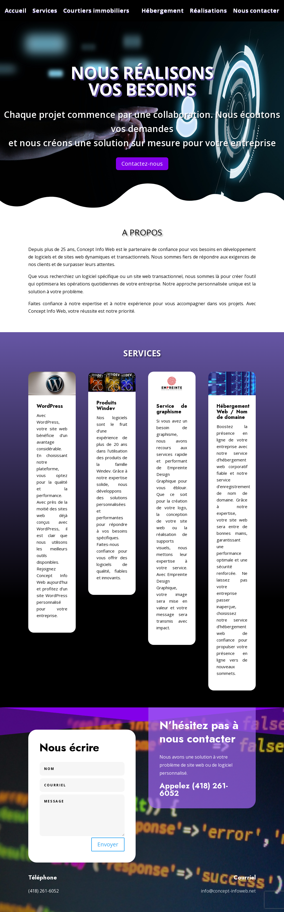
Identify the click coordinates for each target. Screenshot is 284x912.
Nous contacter (256, 10)
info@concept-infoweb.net (228, 891)
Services (44, 10)
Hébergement (162, 10)
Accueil (15, 10)
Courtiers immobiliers (96, 10)
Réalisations (208, 10)
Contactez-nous (142, 163)
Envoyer (107, 844)
